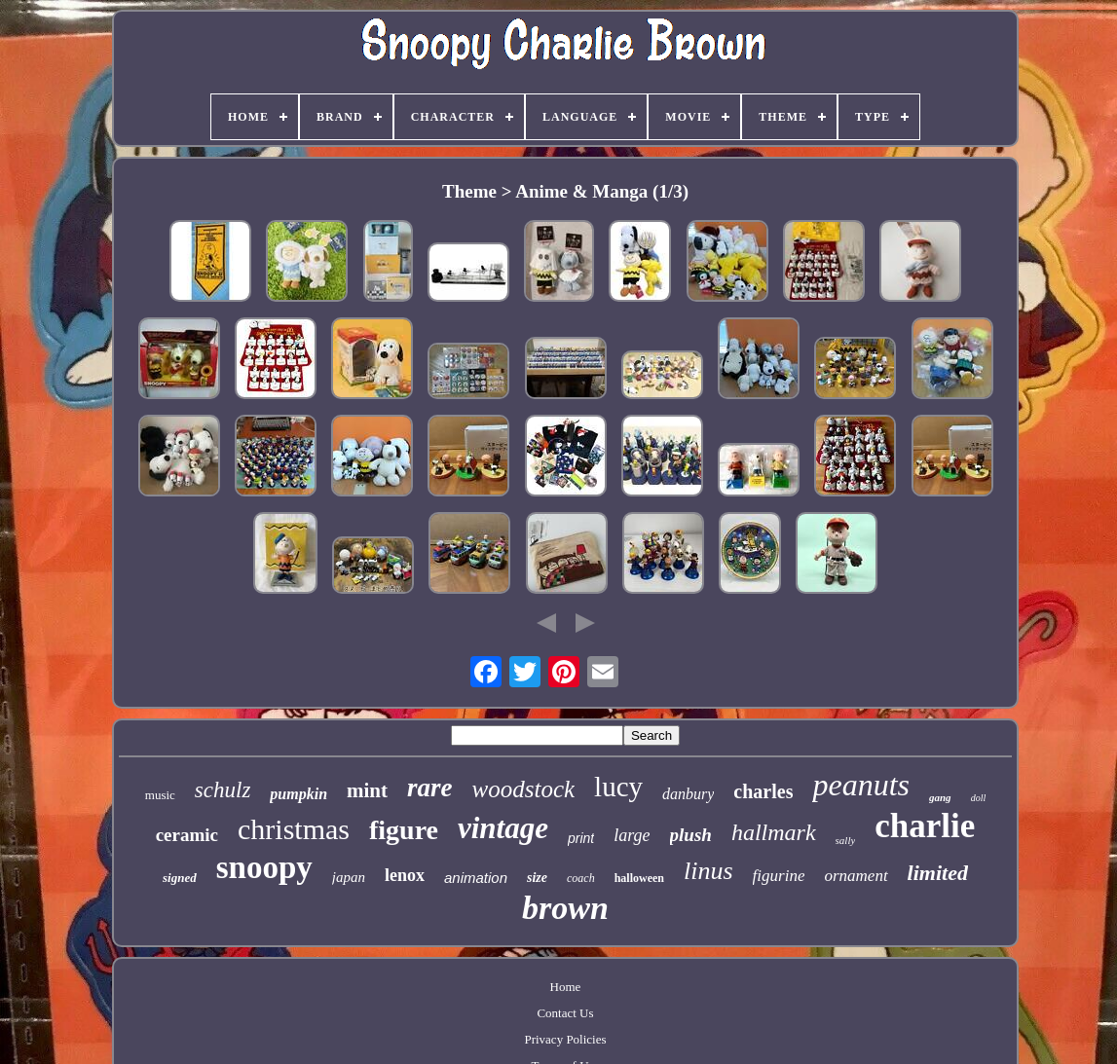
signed (180, 877)
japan (348, 877)
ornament (855, 875)
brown (565, 908)
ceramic (187, 835)
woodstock (524, 789)
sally (846, 840)
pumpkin (298, 794)
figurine (779, 875)
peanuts (861, 784)
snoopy (264, 867)
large (632, 835)
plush (691, 835)
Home (565, 986)
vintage (503, 828)
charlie (925, 826)
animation (475, 877)
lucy (618, 786)
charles (763, 791)
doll (979, 797)
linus (708, 871)
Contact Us (565, 1013)
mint (367, 790)
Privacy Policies (565, 1039)
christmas (294, 829)
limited (938, 873)
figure (403, 830)
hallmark (773, 832)
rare (430, 787)
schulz (223, 790)
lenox (405, 875)
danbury (688, 794)
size (537, 877)
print (581, 838)
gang (940, 797)
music (160, 795)
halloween (639, 878)
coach (581, 878)
